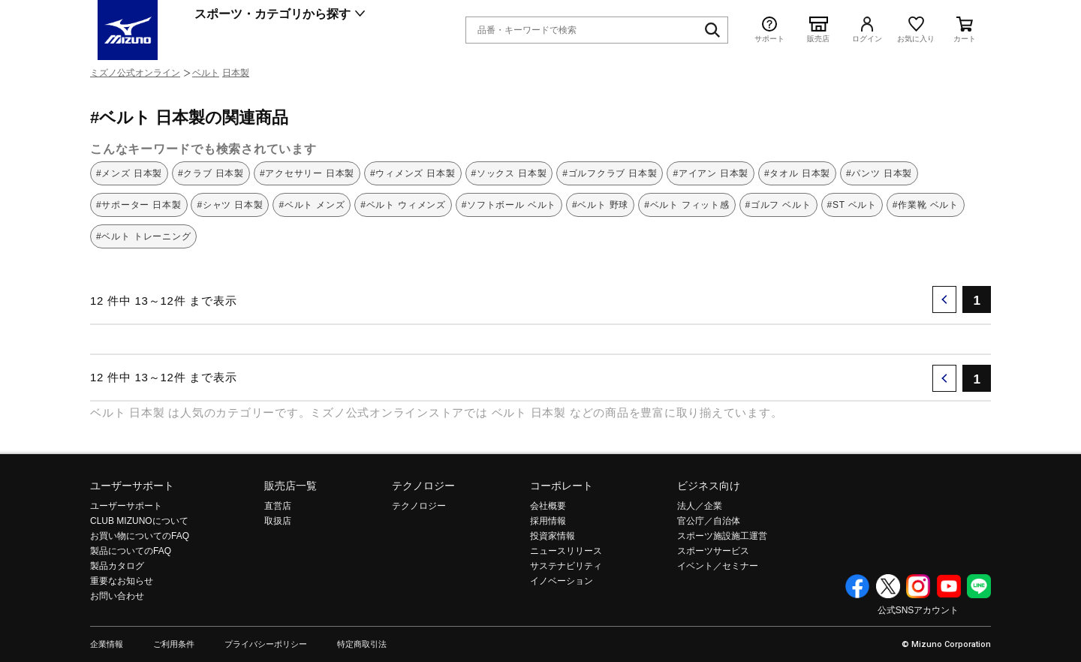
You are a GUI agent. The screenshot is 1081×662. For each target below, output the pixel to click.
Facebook (857, 586)
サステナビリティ (566, 566)
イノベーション (561, 581)
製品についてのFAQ (130, 551)
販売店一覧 (290, 486)
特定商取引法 (362, 644)
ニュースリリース (566, 551)
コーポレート (561, 486)
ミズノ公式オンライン (135, 73)
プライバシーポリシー (265, 644)
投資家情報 (552, 536)
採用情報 (548, 521)
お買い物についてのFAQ (139, 536)
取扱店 (277, 521)
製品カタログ (117, 566)
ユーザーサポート (132, 486)
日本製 (235, 73)
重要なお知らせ (121, 581)
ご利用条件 (173, 644)
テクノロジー (423, 486)
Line (979, 586)
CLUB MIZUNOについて (139, 521)
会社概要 (548, 506)
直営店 (277, 506)
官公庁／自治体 (708, 521)
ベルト (205, 73)
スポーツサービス (713, 551)
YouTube (949, 586)
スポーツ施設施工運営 (722, 536)
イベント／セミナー (717, 566)
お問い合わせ (117, 596)
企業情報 (106, 644)
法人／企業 (699, 506)
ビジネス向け (708, 486)
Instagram (918, 586)
